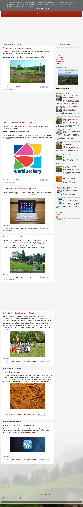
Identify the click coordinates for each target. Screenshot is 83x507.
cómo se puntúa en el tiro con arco (38, 51)
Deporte (58, 53)
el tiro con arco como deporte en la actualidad (28, 244)
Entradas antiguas (45, 494)
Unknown (60, 217)
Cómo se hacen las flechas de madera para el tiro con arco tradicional (71, 119)
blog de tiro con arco (16, 126)
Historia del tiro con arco (11, 372)
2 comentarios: (31, 414)
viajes (57, 63)
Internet (11, 230)
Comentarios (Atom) (15, 498)
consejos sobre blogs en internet (25, 432)
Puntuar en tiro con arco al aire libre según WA (19, 48)
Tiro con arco (12, 89)
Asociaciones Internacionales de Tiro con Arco (19, 237)
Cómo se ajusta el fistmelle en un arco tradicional (71, 96)
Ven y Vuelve (22, 86)
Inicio (21, 494)
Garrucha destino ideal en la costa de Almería (70, 143)
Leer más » (6, 84)
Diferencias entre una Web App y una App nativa (20, 189)
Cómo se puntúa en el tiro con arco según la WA (20, 123)
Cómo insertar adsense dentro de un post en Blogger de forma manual (71, 131)
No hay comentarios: (32, 86)
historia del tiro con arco (36, 316)
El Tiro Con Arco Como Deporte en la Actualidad (19, 313)
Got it (47, 9)
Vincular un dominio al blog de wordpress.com (19, 425)
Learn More (39, 9)
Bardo (59, 214)
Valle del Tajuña (60, 61)
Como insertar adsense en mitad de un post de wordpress (71, 199)
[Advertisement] (41, 30)
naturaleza (59, 57)
